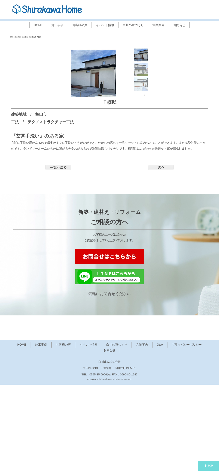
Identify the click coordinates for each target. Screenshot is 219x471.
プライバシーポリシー (187, 431)
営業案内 (158, 25)
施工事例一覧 (26, 37)
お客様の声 (79, 25)
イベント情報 (105, 25)
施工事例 (58, 25)
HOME (38, 25)
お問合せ (179, 25)
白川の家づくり (133, 25)
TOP (208, 465)
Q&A (160, 431)
